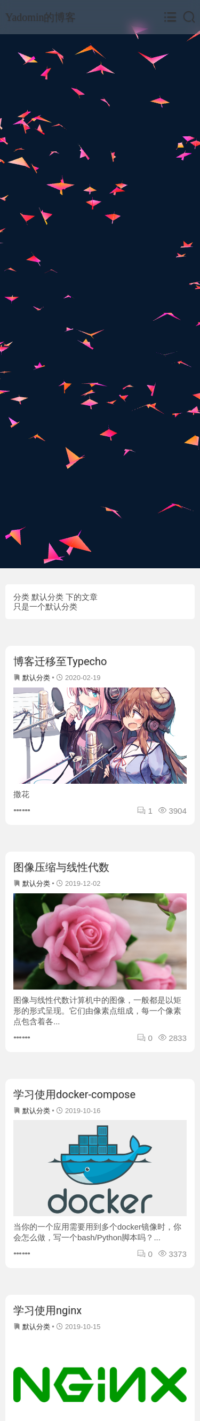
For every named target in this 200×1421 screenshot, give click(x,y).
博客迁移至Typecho (60, 661)
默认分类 (36, 678)
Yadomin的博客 (40, 17)
